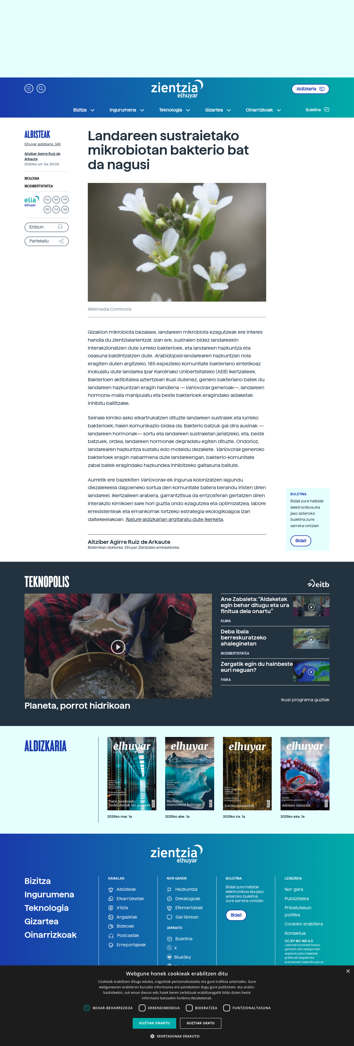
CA (56, 209)
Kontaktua (295, 933)
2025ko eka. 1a (292, 816)
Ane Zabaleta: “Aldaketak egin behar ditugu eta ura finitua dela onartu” (255, 605)
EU (47, 199)
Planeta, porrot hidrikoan (77, 705)
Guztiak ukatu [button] (201, 1023)
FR (65, 199)
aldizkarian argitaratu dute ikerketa (174, 519)
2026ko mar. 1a (119, 816)
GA (65, 209)
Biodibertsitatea (38, 186)
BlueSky (179, 957)
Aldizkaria (310, 89)
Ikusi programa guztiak (305, 699)
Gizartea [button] (218, 110)
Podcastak (123, 936)
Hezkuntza (182, 889)
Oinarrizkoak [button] (264, 110)
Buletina (318, 109)
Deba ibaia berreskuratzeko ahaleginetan (243, 637)
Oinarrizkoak (50, 935)
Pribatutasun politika (298, 911)
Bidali (300, 540)
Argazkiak (122, 917)
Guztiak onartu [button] (154, 1023)
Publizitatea (297, 898)
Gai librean (182, 917)
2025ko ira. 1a (234, 816)
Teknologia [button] (175, 110)
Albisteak (37, 134)
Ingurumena (49, 894)
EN (47, 209)
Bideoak (121, 926)
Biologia (31, 178)
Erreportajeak (127, 945)
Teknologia (46, 908)
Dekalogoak (183, 899)
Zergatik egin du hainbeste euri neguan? (257, 667)
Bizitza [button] (84, 110)
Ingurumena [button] (127, 110)
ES (56, 199)
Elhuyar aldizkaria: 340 (42, 144)
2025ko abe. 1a (177, 816)
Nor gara (294, 889)
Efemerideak (185, 908)
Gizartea (41, 921)
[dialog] (177, 1006)
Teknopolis (46, 581)
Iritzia (118, 908)
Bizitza (37, 881)
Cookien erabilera (304, 924)
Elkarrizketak (126, 899)
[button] (28, 88)
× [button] (348, 971)
